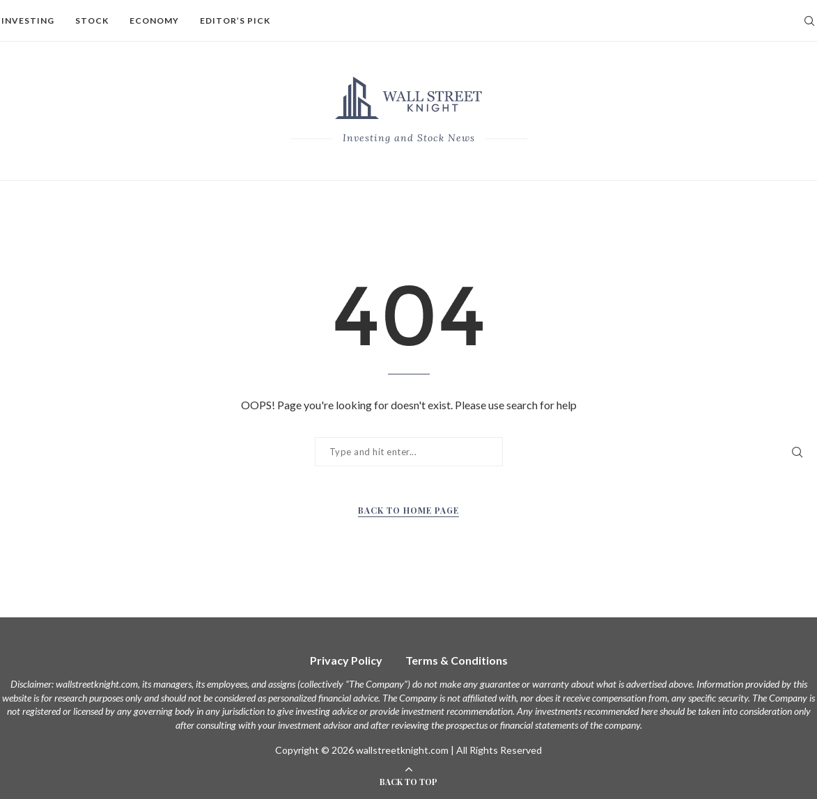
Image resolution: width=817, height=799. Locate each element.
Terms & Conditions (456, 660)
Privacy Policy (346, 660)
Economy (154, 20)
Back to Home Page (408, 510)
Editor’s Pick (235, 20)
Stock (92, 20)
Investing (27, 20)
